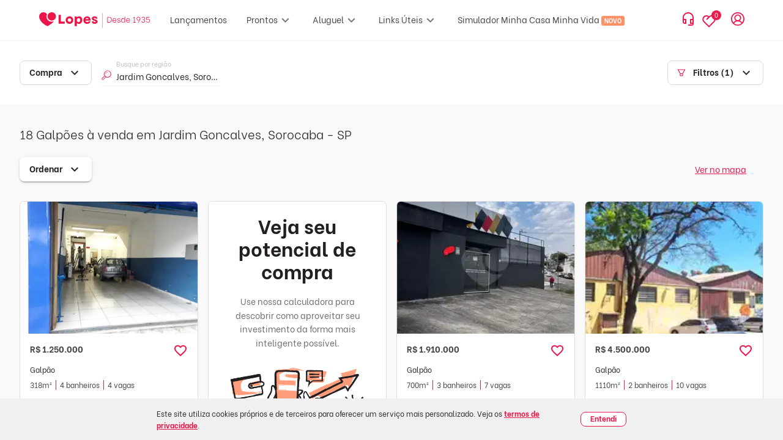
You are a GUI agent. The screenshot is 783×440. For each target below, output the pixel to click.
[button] (180, 350)
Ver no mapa (720, 169)
